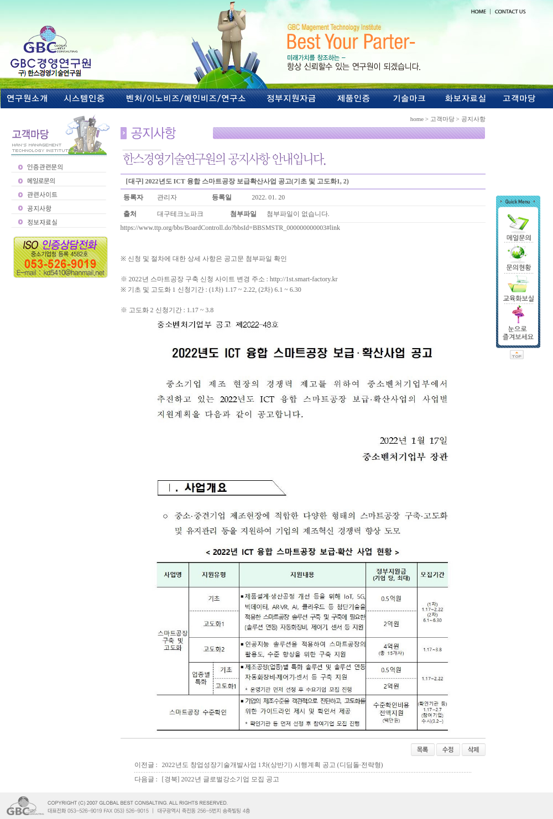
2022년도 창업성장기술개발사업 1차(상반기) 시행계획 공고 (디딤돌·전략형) (272, 765)
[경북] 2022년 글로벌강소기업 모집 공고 (220, 779)
